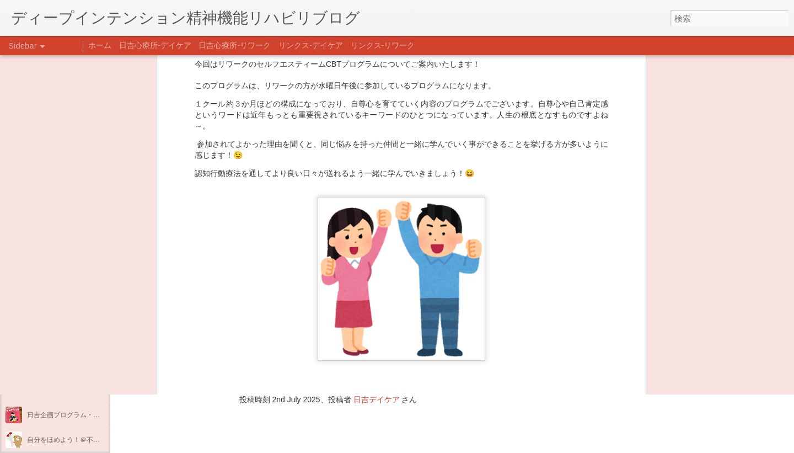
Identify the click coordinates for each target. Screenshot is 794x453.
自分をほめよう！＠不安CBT (70, 440)
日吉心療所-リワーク (234, 45)
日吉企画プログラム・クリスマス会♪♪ (83, 415)
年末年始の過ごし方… (60, 390)
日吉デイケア (376, 399)
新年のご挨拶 (47, 340)
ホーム (99, 45)
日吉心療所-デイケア (155, 45)
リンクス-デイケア (310, 45)
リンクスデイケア (454, 307)
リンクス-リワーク (383, 45)
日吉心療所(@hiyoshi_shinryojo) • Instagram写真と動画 (252, 329)
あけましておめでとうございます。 (80, 365)
